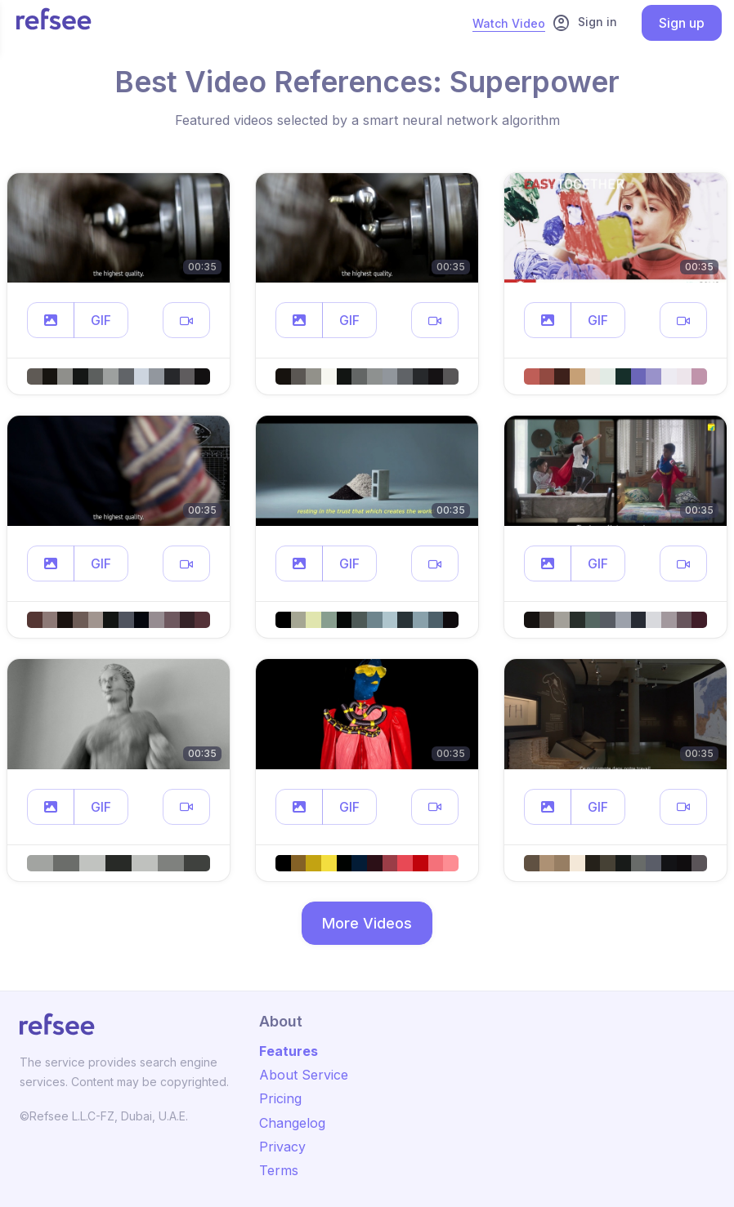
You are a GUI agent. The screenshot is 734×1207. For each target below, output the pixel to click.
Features (288, 1051)
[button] (50, 320)
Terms (278, 1170)
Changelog (292, 1123)
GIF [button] (101, 320)
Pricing (280, 1098)
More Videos (367, 923)
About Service (303, 1075)
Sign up (682, 23)
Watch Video (508, 23)
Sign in (584, 23)
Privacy (282, 1146)
